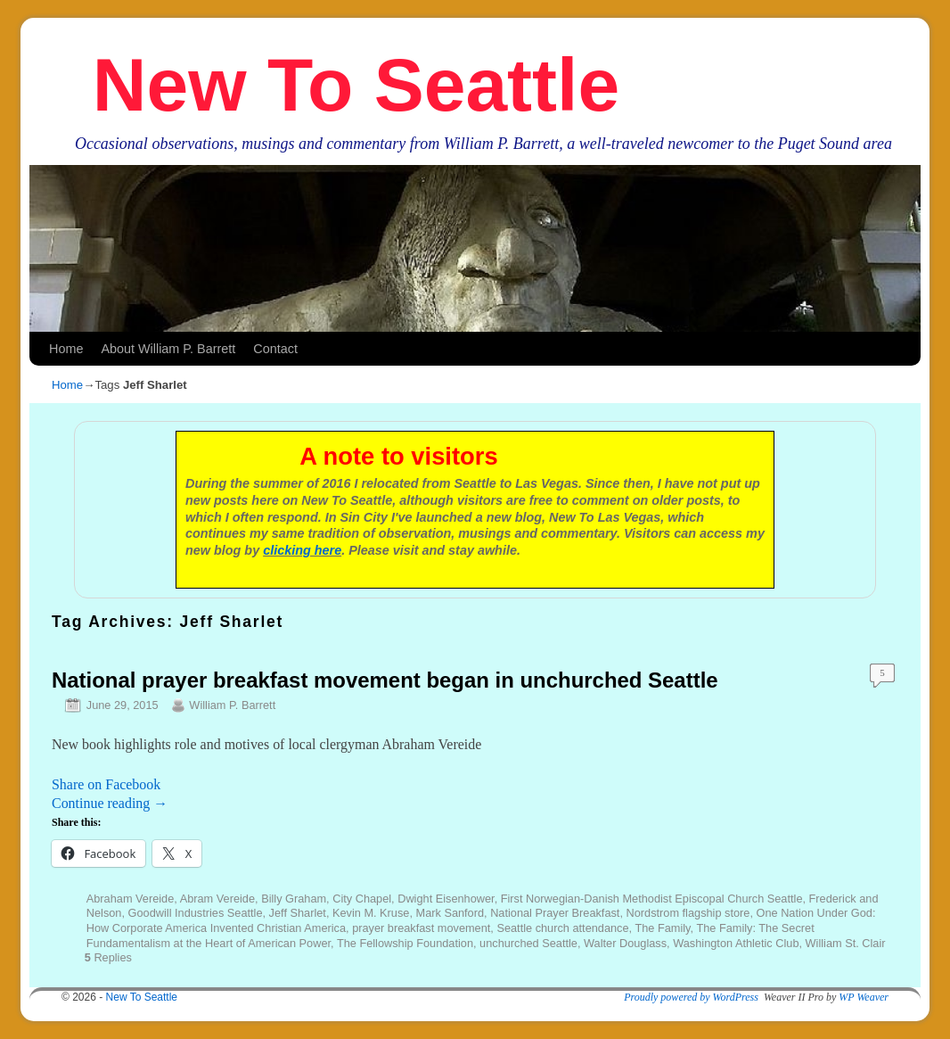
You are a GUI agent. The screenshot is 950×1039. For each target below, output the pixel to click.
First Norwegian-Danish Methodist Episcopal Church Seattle (652, 898)
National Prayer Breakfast (554, 912)
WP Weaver (864, 997)
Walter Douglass (625, 943)
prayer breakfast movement (421, 928)
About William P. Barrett (168, 349)
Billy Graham (293, 898)
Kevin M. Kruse (370, 912)
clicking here (302, 550)
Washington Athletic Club (735, 943)
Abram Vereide (217, 898)
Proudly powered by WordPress (691, 997)
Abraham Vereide (130, 898)
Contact (275, 349)
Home (66, 349)
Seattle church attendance (562, 928)
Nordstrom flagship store (688, 912)
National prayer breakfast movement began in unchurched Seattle (385, 680)
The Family (662, 928)
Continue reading (110, 803)
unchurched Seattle (528, 943)
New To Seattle (356, 85)
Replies (108, 957)
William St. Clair (846, 943)
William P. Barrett (232, 705)
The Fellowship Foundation (405, 943)
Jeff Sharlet (297, 912)
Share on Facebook (106, 784)
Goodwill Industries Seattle (195, 912)
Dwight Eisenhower (445, 898)
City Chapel (361, 898)
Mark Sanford (450, 912)
